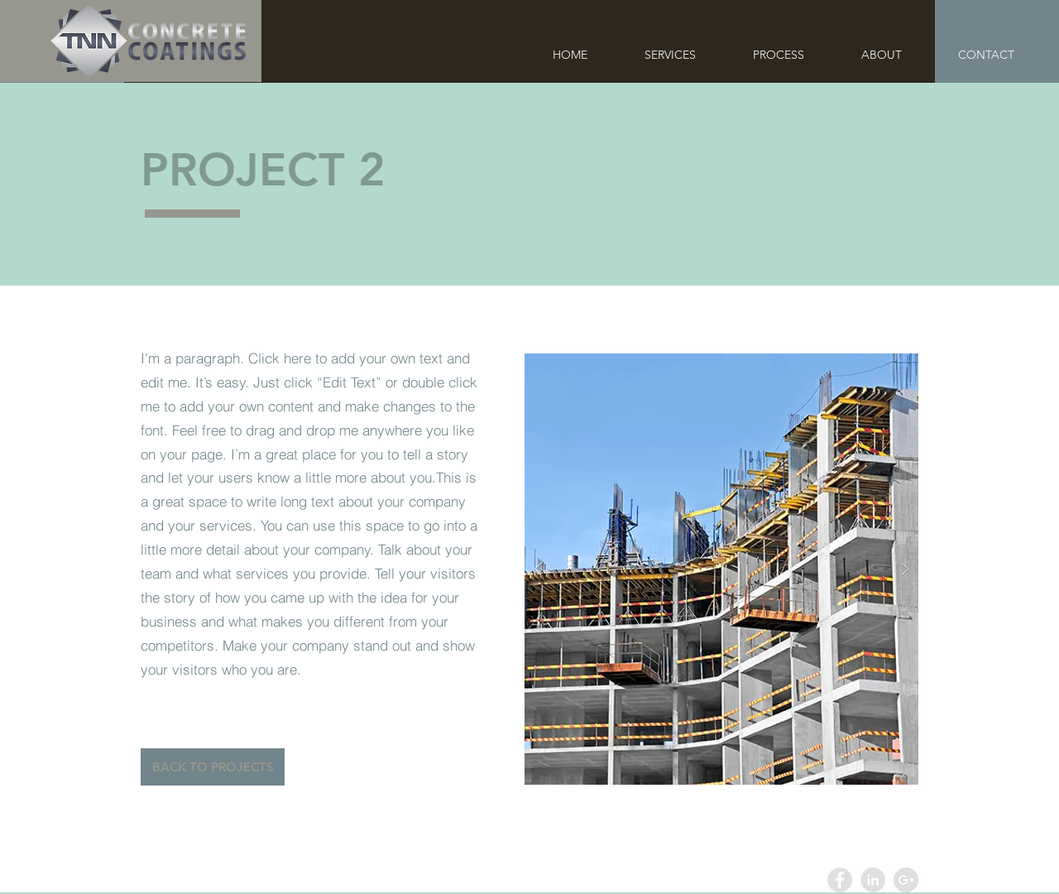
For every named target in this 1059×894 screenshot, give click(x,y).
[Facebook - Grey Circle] (839, 880)
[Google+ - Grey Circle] (906, 880)
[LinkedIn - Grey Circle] (872, 880)
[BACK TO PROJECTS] (213, 767)
